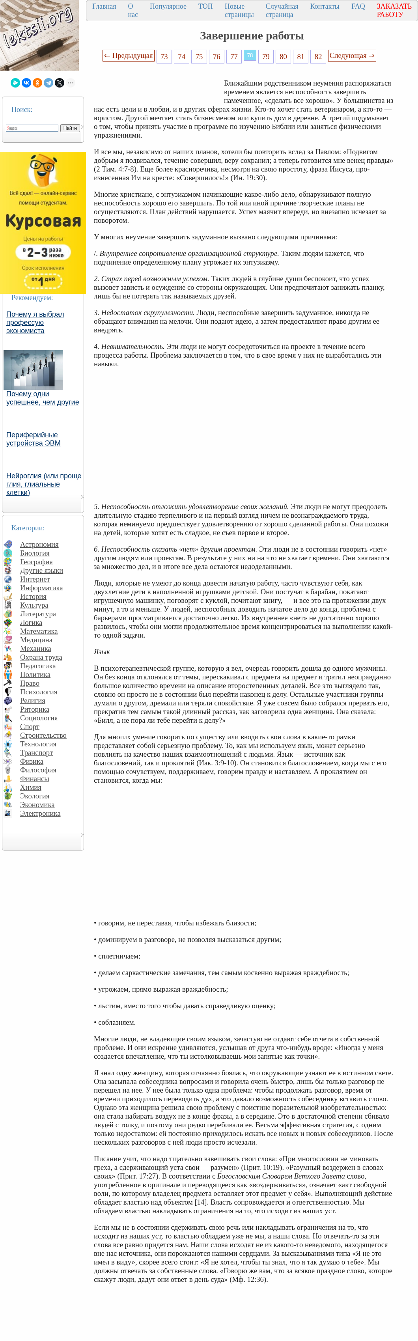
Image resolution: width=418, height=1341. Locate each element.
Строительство (43, 735)
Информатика (41, 588)
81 (301, 56)
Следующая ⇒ (352, 55)
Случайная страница (282, 10)
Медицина (36, 640)
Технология (38, 744)
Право (29, 683)
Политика (35, 674)
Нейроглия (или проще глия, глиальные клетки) (44, 484)
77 (234, 56)
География (36, 562)
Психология (38, 692)
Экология (34, 796)
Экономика (37, 804)
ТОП (205, 6)
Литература (38, 614)
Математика (39, 631)
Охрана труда (41, 657)
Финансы (34, 778)
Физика (31, 761)
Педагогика (38, 666)
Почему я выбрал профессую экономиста (35, 322)
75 (199, 56)
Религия (32, 700)
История (33, 596)
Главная (104, 6)
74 (181, 56)
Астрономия (39, 544)
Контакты (325, 6)
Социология (39, 718)
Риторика (34, 709)
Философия (38, 770)
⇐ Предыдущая (128, 55)
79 (266, 56)
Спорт (29, 726)
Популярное (168, 6)
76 (216, 56)
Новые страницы (239, 10)
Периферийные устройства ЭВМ (33, 439)
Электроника (40, 813)
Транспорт (36, 752)
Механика (35, 648)
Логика (31, 622)
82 (318, 56)
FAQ (358, 6)
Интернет (35, 579)
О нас (133, 10)
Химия (30, 787)
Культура (34, 605)
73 (164, 56)
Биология (35, 553)
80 (283, 56)
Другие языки (41, 570)
